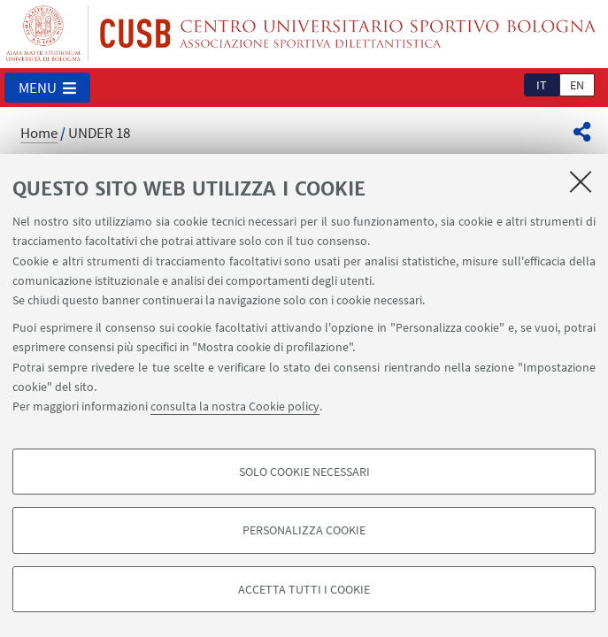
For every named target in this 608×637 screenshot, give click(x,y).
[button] (47, 88)
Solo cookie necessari (304, 472)
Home (39, 132)
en (577, 85)
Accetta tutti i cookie (304, 589)
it (541, 85)
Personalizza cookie (304, 530)
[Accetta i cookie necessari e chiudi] (580, 181)
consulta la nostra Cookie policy (234, 406)
